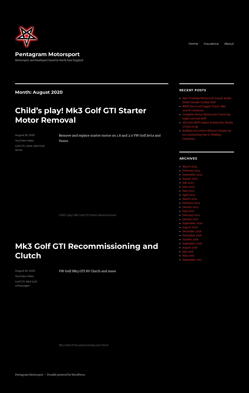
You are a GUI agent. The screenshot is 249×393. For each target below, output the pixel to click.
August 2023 (190, 178)
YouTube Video (24, 140)
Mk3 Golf (38, 145)
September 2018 (192, 243)
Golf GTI (20, 145)
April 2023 (188, 195)
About (229, 44)
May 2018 (188, 255)
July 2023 (188, 182)
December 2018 (191, 231)
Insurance (211, 44)
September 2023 (192, 174)
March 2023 (189, 199)
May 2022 (188, 211)
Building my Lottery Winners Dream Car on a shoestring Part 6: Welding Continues (206, 134)
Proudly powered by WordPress (66, 374)
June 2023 (188, 186)
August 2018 (189, 247)
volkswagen (22, 285)
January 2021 (190, 219)
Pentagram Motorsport (47, 54)
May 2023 (188, 191)
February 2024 (191, 170)
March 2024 (189, 166)
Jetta (29, 145)
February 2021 (191, 215)
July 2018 (187, 251)
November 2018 (192, 235)
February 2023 (191, 203)
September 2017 (192, 259)
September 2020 (192, 223)
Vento (18, 149)
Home (193, 44)
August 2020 (190, 227)
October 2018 (190, 239)
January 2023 (190, 207)
